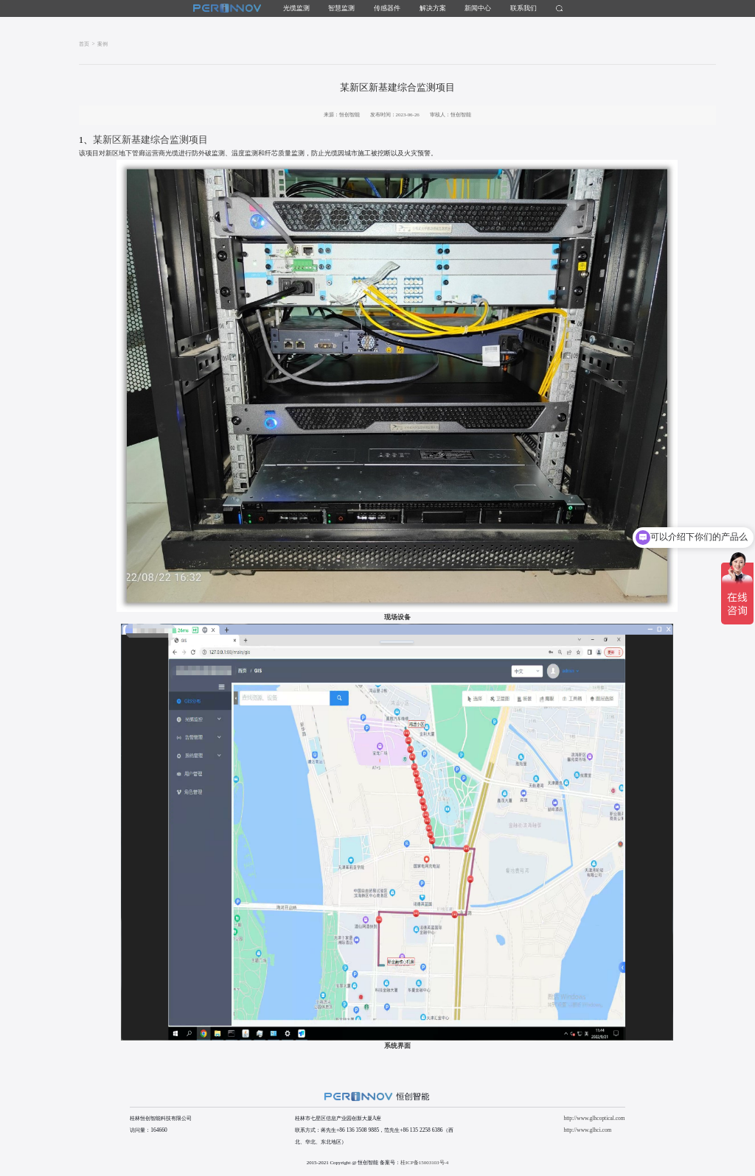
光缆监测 (296, 8)
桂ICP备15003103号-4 (424, 1162)
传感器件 (387, 8)
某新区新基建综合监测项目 (143, 140)
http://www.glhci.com (587, 1130)
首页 (84, 44)
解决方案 (433, 8)
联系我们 (523, 8)
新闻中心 (478, 8)
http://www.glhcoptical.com (593, 1118)
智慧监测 (341, 8)
